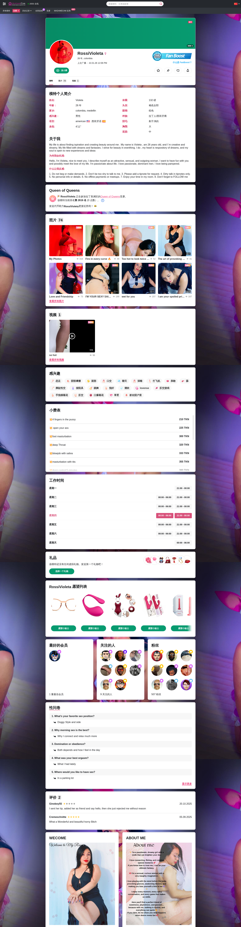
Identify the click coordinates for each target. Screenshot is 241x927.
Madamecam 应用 (63, 10)
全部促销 (39, 10)
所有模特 (6, 11)
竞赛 (48, 11)
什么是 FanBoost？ (182, 62)
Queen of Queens (110, 196)
